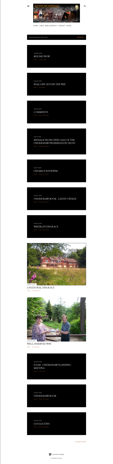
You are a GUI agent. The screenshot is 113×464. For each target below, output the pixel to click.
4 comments (42, 59)
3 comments (35, 290)
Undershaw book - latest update (55, 198)
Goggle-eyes (41, 423)
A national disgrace (41, 287)
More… (69, 26)
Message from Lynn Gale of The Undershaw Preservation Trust (54, 141)
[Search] (85, 6)
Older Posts (80, 442)
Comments (41, 112)
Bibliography (51, 26)
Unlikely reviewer (46, 170)
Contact (61, 26)
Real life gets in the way (49, 84)
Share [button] (35, 59)
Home (35, 26)
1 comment (42, 87)
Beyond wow (42, 56)
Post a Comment (44, 115)
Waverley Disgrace (46, 226)
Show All (80, 37)
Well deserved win (39, 343)
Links (41, 26)
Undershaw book (45, 395)
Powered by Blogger (56, 454)
